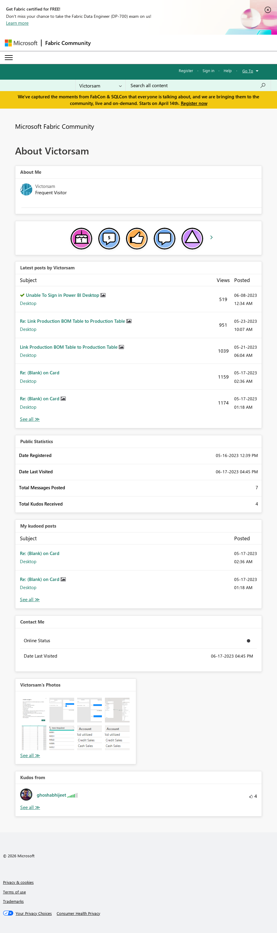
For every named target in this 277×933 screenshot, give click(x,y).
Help (228, 70)
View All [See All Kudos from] (30, 807)
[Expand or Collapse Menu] (8, 57)
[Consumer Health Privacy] (78, 913)
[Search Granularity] (100, 85)
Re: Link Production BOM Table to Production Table (73, 321)
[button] (34, 710)
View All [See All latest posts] (30, 419)
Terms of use (14, 891)
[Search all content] (198, 85)
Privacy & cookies (18, 882)
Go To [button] (247, 70)
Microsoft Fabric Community (54, 126)
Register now (194, 103)
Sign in (208, 70)
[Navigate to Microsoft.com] (21, 43)
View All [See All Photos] (30, 755)
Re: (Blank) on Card (39, 373)
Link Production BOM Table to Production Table (69, 347)
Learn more (17, 23)
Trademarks (13, 901)
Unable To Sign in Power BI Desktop (63, 295)
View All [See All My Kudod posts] (30, 599)
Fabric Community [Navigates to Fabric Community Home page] (68, 42)
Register (186, 70)
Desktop (28, 303)
